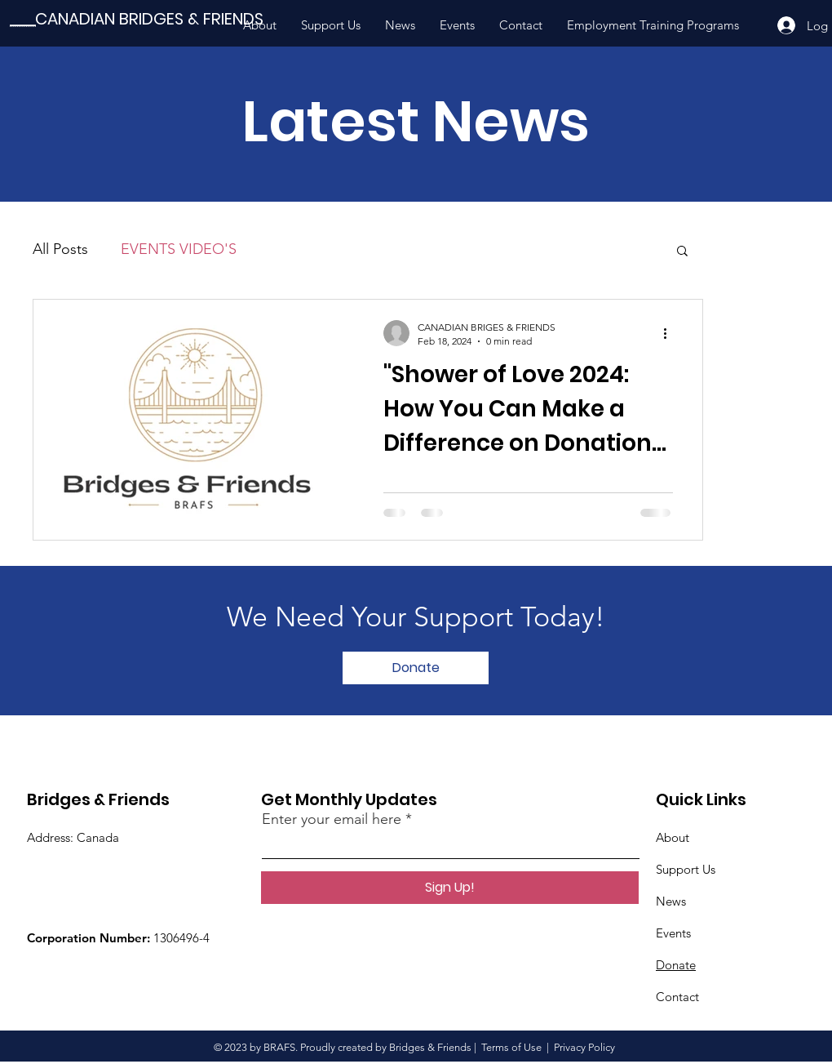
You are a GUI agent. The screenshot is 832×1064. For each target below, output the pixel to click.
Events (673, 933)
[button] (682, 251)
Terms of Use (511, 1047)
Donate (676, 965)
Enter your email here (331, 819)
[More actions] (670, 333)
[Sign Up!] (450, 887)
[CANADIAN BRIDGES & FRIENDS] (149, 19)
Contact (677, 996)
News (671, 901)
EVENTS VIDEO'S (179, 249)
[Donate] (416, 668)
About (672, 837)
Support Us (685, 869)
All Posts (60, 249)
